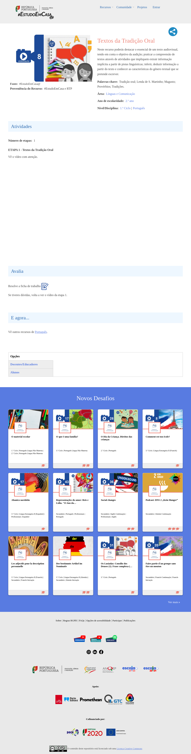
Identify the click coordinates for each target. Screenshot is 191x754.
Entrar (156, 7)
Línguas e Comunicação (120, 93)
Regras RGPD (70, 620)
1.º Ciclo (125, 108)
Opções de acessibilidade (98, 620)
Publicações (129, 620)
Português (139, 108)
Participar (117, 620)
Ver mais (173, 602)
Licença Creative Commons (129, 748)
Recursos (105, 7)
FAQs (81, 620)
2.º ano (130, 100)
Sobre (58, 620)
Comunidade (124, 7)
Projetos (142, 7)
